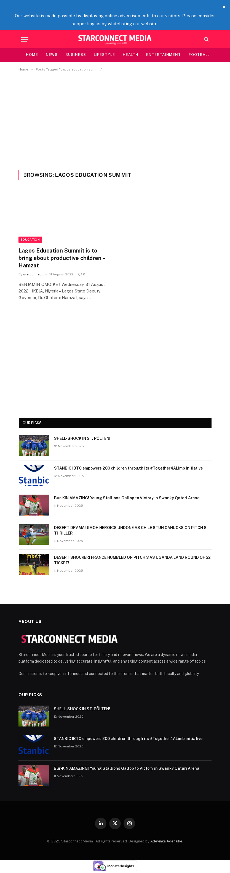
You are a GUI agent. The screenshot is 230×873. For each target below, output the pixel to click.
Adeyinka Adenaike (166, 841)
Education (30, 239)
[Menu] (24, 39)
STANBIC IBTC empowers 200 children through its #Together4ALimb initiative (128, 468)
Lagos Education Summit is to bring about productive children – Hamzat (61, 258)
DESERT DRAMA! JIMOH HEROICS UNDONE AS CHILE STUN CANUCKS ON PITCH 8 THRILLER (130, 530)
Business (75, 55)
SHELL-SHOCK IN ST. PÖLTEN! (82, 438)
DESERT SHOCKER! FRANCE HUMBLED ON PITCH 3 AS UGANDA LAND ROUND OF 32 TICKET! (132, 560)
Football (199, 55)
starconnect (33, 274)
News (52, 55)
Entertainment (163, 55)
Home (32, 55)
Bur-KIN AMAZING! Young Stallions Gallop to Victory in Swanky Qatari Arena (127, 498)
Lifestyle (104, 55)
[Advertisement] (115, 119)
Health (130, 55)
